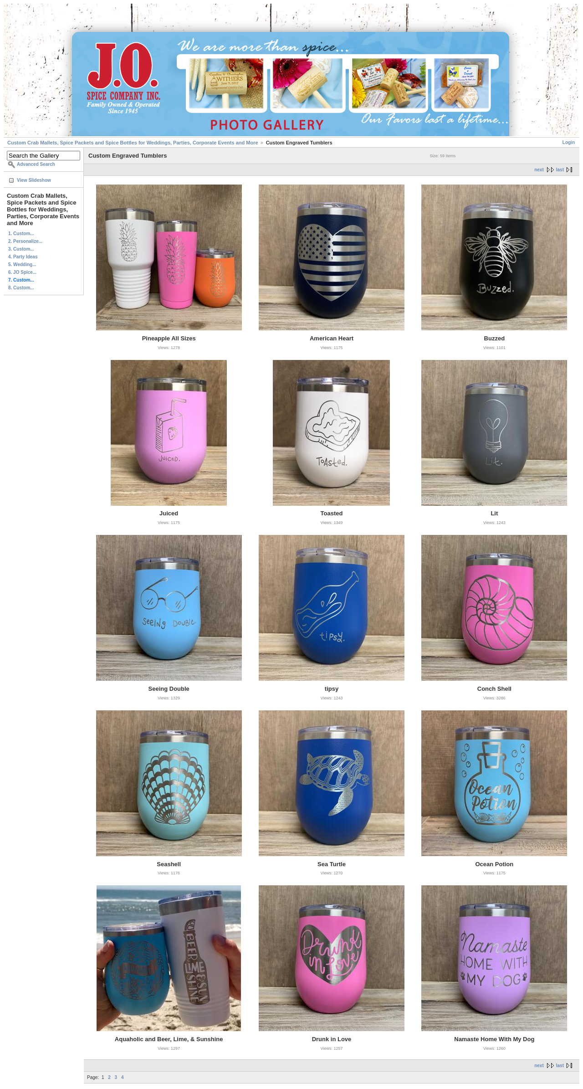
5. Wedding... (22, 264)
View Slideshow (34, 180)
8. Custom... (21, 287)
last (560, 169)
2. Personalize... (25, 241)
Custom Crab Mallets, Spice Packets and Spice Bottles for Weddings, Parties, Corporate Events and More (132, 142)
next (539, 169)
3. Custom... (21, 249)
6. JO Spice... (22, 272)
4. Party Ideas (22, 256)
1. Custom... (21, 233)
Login (569, 142)
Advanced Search (36, 164)
